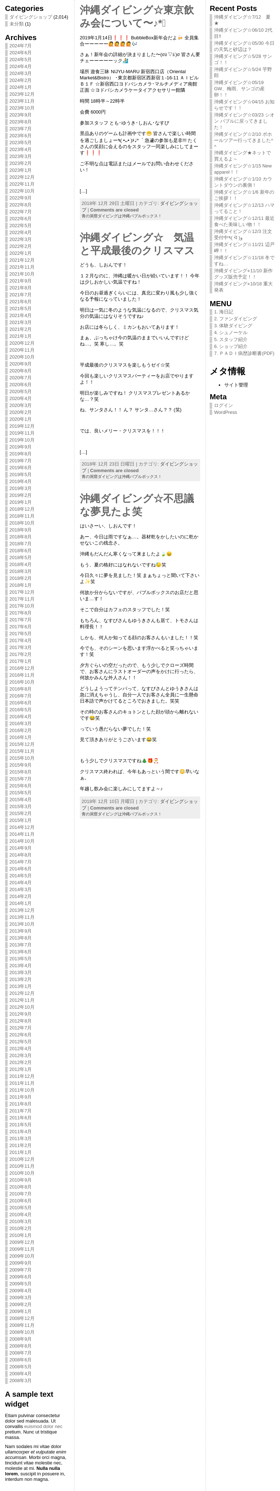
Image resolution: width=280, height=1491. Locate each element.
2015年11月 (22, 751)
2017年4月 (20, 640)
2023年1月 (20, 170)
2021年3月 (20, 322)
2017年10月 (22, 606)
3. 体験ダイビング (233, 325)
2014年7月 (20, 862)
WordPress (225, 412)
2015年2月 (20, 813)
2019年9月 (20, 447)
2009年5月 (20, 1283)
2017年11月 (22, 599)
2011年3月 (20, 1138)
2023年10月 (22, 108)
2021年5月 (20, 308)
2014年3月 (20, 889)
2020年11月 (22, 350)
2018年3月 (20, 571)
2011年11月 (22, 1083)
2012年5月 (20, 1041)
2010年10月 (22, 1173)
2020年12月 (22, 343)
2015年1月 (20, 820)
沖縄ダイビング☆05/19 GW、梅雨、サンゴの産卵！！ (239, 89)
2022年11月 (22, 184)
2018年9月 (20, 530)
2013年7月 (20, 945)
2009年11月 (22, 1249)
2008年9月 (20, 1339)
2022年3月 (20, 239)
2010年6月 (20, 1200)
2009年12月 (22, 1242)
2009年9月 (20, 1263)
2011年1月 (20, 1152)
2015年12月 (22, 744)
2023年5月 (20, 142)
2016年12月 (22, 668)
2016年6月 (20, 702)
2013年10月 (22, 924)
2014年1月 (20, 903)
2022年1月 (20, 253)
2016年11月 (22, 675)
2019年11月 (22, 433)
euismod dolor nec (43, 1426)
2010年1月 (20, 1235)
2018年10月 (22, 523)
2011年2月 (20, 1145)
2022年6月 (20, 218)
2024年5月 (20, 59)
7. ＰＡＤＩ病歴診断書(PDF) (244, 353)
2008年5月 (20, 1366)
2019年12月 (22, 426)
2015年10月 (22, 758)
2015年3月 (20, 806)
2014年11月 (22, 834)
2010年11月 (22, 1166)
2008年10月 (22, 1332)
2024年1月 (20, 87)
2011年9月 (20, 1097)
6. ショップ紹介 (231, 346)
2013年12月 (22, 910)
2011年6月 (20, 1117)
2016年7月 (20, 696)
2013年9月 (20, 931)
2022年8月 (20, 204)
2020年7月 (20, 377)
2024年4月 (20, 66)
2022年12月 (22, 177)
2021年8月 (20, 287)
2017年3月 (20, 647)
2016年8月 (20, 689)
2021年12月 (22, 260)
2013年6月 (20, 951)
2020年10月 (22, 357)
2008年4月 (20, 1373)
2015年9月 (20, 765)
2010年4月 (20, 1214)
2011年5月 (20, 1124)
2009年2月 (20, 1304)
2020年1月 (20, 419)
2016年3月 (20, 723)
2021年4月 (20, 315)
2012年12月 (22, 993)
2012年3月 (20, 1055)
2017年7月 (20, 619)
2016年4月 (20, 716)
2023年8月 (20, 121)
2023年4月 (20, 149)
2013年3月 (20, 972)
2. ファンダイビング (235, 318)
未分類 (16, 24)
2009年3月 (20, 1297)
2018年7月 (20, 543)
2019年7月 (20, 460)
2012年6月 (20, 1034)
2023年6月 (20, 135)
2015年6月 (20, 785)
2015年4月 (20, 799)
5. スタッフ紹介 (231, 339)
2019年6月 (20, 467)
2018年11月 (22, 516)
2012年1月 (20, 1069)
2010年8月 (20, 1187)
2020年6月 (20, 384)
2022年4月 (20, 232)
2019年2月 (20, 495)
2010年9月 (20, 1180)
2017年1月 (20, 661)
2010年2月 (20, 1228)
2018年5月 (20, 557)
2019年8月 (20, 453)
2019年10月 (22, 440)
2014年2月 (20, 896)
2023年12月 (22, 94)
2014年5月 (20, 875)
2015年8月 (20, 772)
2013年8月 (20, 938)
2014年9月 (20, 848)
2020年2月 (20, 412)
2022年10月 (22, 191)
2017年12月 (22, 592)
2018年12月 (22, 509)
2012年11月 (22, 1000)
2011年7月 (20, 1111)
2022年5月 (20, 225)
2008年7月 (20, 1353)
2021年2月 (20, 329)
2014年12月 (22, 827)
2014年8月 (20, 855)
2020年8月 (20, 370)
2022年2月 (20, 246)
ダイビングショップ (30, 17)
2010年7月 (20, 1194)
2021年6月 (20, 301)
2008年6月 (20, 1360)
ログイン (223, 405)
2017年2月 (20, 654)
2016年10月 (22, 682)
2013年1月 (20, 986)
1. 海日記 (223, 312)
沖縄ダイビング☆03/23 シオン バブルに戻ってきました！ (244, 121)
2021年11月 (22, 267)
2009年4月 (20, 1290)
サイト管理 (236, 385)
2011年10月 (22, 1090)
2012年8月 (20, 1021)
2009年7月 (20, 1270)
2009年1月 (20, 1311)
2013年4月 (20, 965)
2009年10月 (22, 1256)
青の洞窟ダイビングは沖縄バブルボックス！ (122, 216)
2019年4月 (20, 481)
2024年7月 (20, 45)
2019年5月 (20, 474)
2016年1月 (20, 737)
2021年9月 (20, 281)
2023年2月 (20, 163)
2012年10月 (22, 1007)
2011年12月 (22, 1076)
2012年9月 (20, 1014)
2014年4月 (20, 882)
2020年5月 (20, 391)
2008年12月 (22, 1318)
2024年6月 (20, 52)
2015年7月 (20, 779)
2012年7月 (20, 1028)
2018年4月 (20, 564)
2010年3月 (20, 1221)
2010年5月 (20, 1207)
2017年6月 (20, 626)
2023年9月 (20, 115)
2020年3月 (20, 405)
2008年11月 (22, 1325)
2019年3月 (20, 488)
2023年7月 (20, 128)
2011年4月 (20, 1131)
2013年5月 (20, 958)
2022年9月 (20, 198)
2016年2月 (20, 730)
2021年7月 (20, 294)
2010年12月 (22, 1159)
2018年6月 (20, 550)
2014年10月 (22, 841)
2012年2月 (20, 1062)
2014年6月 (20, 868)
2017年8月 (20, 613)
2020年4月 (20, 398)
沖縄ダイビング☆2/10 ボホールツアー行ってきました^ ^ (243, 140)
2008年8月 (20, 1346)
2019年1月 (20, 502)
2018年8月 (20, 536)
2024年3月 (20, 73)
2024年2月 (20, 80)
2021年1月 (20, 336)
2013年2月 (20, 979)
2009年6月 (20, 1277)
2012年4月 (20, 1048)
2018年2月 (20, 578)
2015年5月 (20, 792)
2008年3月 (20, 1380)
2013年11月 (22, 917)
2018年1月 (20, 585)
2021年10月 (22, 274)
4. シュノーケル (231, 332)
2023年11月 (22, 101)
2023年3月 (20, 156)
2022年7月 (20, 211)
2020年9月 (20, 364)
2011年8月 (20, 1104)
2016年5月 (20, 709)
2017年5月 (20, 633)
